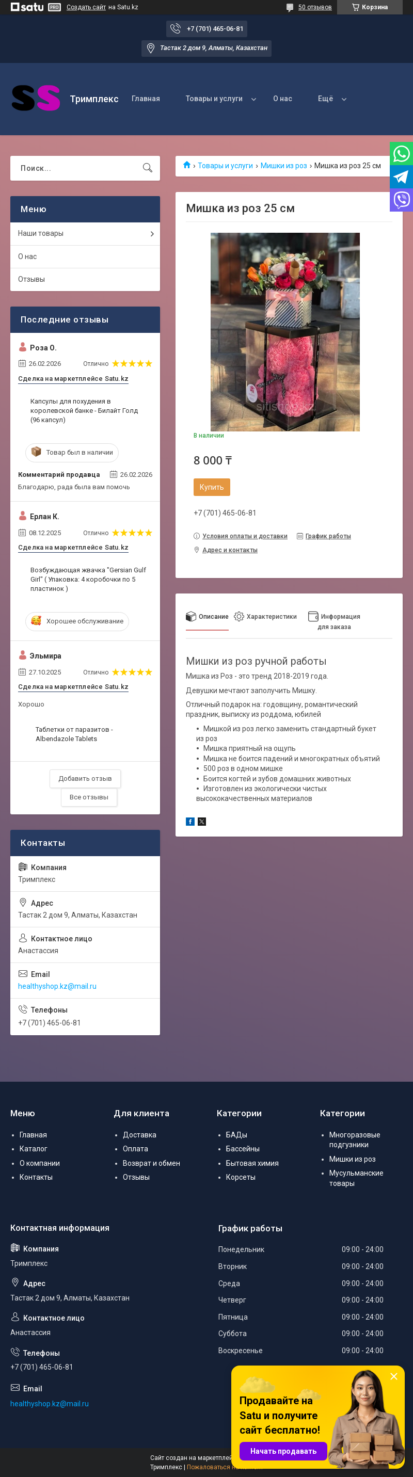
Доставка (139, 1135)
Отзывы (31, 279)
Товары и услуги (214, 98)
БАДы (236, 1135)
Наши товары (40, 233)
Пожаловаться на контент (225, 1467)
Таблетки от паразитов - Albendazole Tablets (74, 734)
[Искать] (147, 168)
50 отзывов (315, 7)
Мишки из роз (284, 166)
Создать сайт (86, 7)
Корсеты (241, 1177)
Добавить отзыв (85, 778)
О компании (40, 1163)
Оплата (135, 1149)
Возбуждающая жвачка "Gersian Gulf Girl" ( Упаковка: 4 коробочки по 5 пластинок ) (88, 579)
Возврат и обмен (151, 1163)
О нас (282, 98)
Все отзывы (89, 797)
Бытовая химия (252, 1163)
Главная (146, 98)
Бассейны (243, 1149)
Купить (212, 487)
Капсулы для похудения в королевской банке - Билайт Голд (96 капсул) (84, 410)
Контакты (36, 1177)
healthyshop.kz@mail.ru (57, 986)
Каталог (33, 1149)
